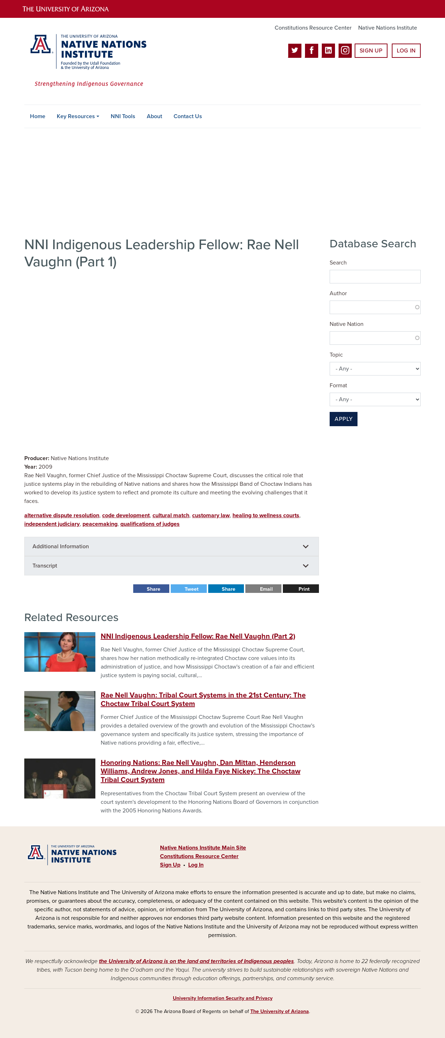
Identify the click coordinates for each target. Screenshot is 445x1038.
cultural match (170, 515)
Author (338, 293)
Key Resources (76, 116)
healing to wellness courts (265, 515)
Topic (336, 354)
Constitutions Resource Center (313, 27)
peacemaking (100, 524)
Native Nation (347, 324)
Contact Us (188, 116)
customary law (211, 515)
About (154, 116)
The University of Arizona (279, 1011)
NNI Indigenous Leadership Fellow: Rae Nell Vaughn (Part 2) (198, 636)
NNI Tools (123, 116)
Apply (343, 419)
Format (338, 385)
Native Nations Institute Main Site (203, 847)
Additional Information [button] (60, 546)
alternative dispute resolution (61, 515)
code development (126, 515)
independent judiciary (52, 524)
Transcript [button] (44, 565)
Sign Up (371, 50)
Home (37, 116)
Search (338, 262)
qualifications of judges (150, 524)
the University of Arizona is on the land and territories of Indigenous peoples (196, 961)
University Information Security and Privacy (222, 998)
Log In (406, 50)
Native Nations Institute (387, 27)
